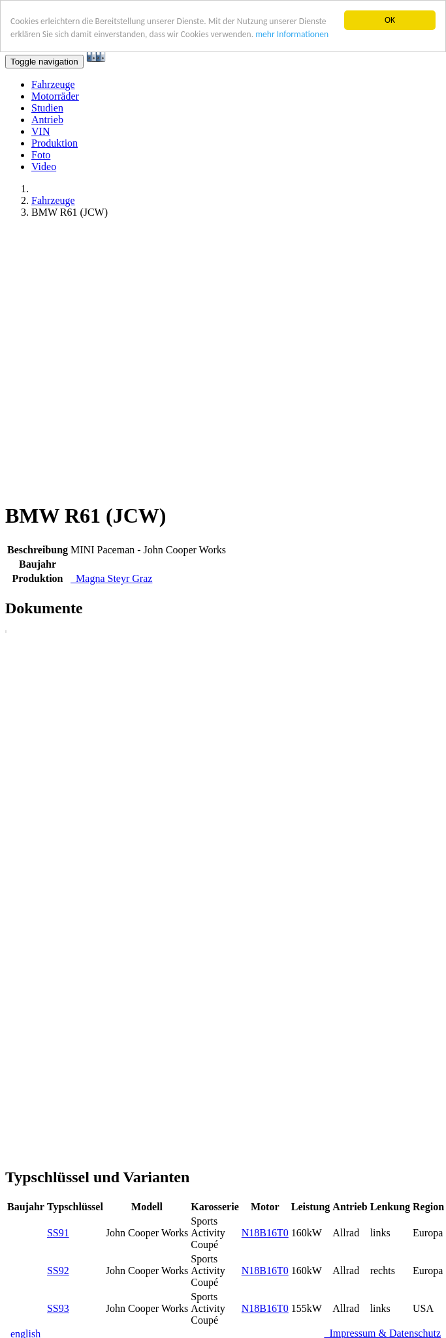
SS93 (58, 1308)
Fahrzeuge (53, 84)
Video (43, 166)
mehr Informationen (291, 34)
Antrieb (47, 119)
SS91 (58, 1232)
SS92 (58, 1270)
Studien (47, 107)
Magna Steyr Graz (111, 578)
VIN (40, 131)
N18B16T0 (265, 1232)
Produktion (54, 143)
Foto (40, 154)
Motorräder (55, 96)
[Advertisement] (131, 359)
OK (390, 19)
